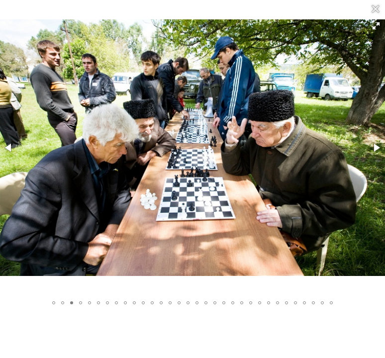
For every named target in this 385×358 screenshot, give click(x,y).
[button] (376, 26)
